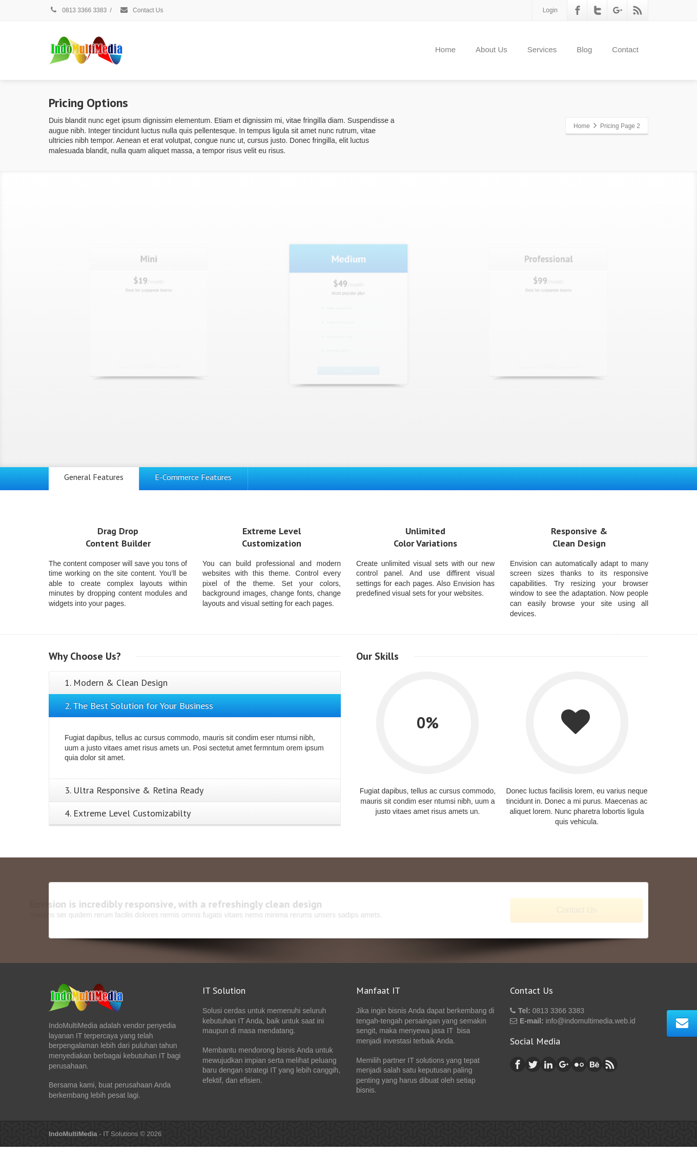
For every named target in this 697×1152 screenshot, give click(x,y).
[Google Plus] (617, 10)
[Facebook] (577, 10)
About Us (491, 49)
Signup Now (148, 401)
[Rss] (637, 10)
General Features (99, 479)
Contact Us (141, 10)
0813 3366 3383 (78, 10)
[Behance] (594, 1069)
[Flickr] (579, 1069)
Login (550, 10)
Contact (625, 49)
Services (542, 49)
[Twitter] (597, 10)
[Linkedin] (548, 1069)
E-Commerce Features (208, 479)
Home (445, 49)
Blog (584, 49)
